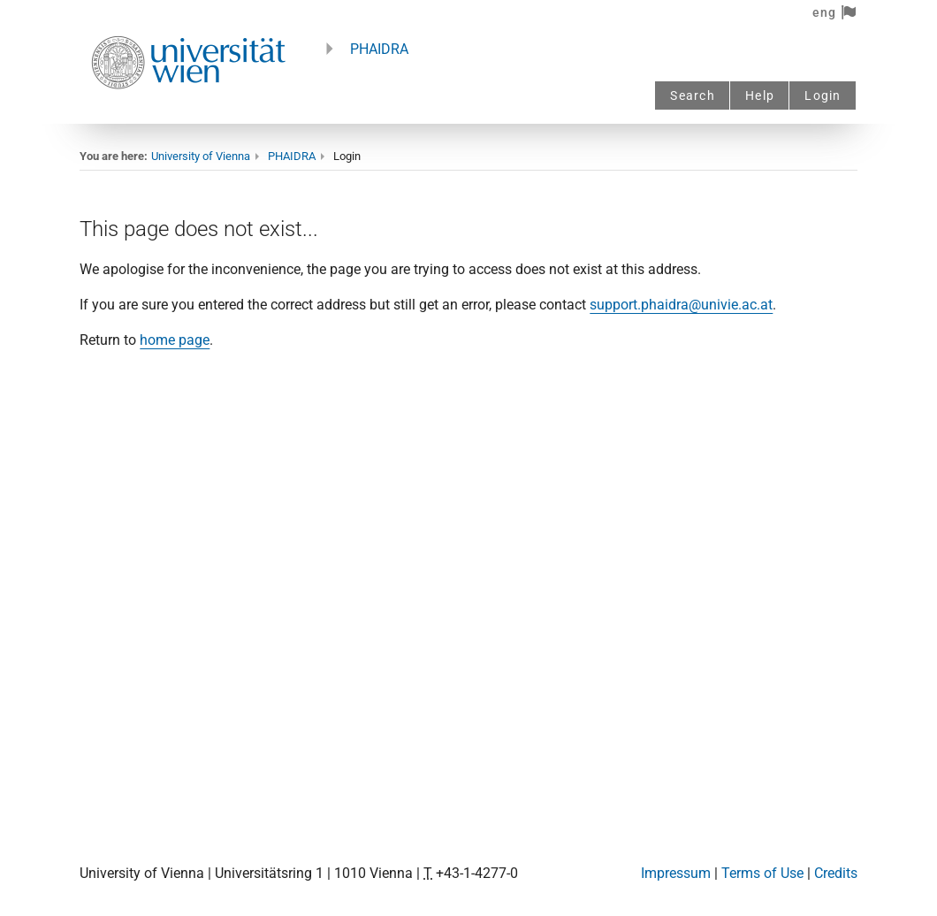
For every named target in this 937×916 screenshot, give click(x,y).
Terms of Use (762, 873)
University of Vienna (200, 156)
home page (174, 340)
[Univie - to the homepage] (188, 112)
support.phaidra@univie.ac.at (681, 304)
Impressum (676, 873)
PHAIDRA (379, 49)
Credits (835, 873)
